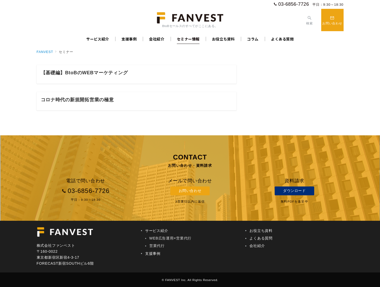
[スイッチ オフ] (309, 20)
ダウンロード (294, 191)
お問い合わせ (190, 191)
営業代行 (157, 246)
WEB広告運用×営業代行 (170, 238)
